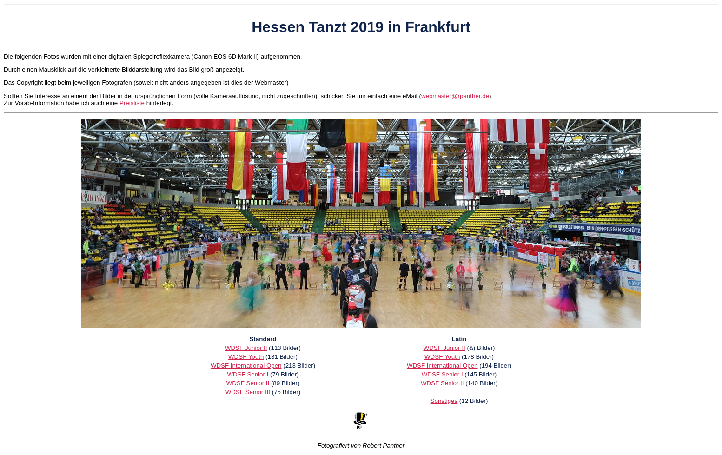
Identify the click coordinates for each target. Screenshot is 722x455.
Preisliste (132, 102)
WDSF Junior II (246, 347)
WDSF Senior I (247, 374)
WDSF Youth (246, 356)
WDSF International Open (246, 365)
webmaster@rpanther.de (455, 95)
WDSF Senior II (248, 383)
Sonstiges (444, 400)
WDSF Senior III (247, 392)
